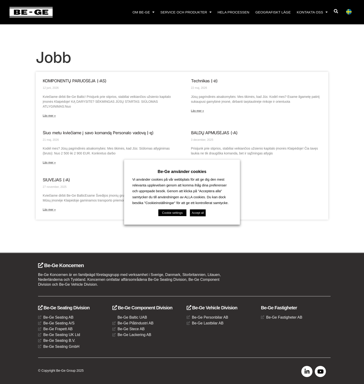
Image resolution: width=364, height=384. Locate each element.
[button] (336, 11)
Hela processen (233, 12)
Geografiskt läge (273, 12)
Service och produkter (185, 12)
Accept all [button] (198, 212)
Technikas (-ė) (204, 80)
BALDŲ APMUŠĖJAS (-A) (214, 132)
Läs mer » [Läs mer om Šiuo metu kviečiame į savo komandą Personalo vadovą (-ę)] (49, 162)
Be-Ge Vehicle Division (212, 307)
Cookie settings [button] (172, 212)
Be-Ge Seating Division (64, 307)
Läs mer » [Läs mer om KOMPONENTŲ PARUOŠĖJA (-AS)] (49, 115)
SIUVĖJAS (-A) (56, 179)
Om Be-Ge (143, 12)
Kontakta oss (312, 12)
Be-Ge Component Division (142, 307)
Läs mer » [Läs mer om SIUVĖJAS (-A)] (49, 209)
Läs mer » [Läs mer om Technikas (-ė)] (197, 110)
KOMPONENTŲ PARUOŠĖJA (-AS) (74, 80)
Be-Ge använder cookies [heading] (182, 171)
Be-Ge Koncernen (61, 265)
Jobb (53, 57)
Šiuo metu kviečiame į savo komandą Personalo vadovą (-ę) (98, 132)
